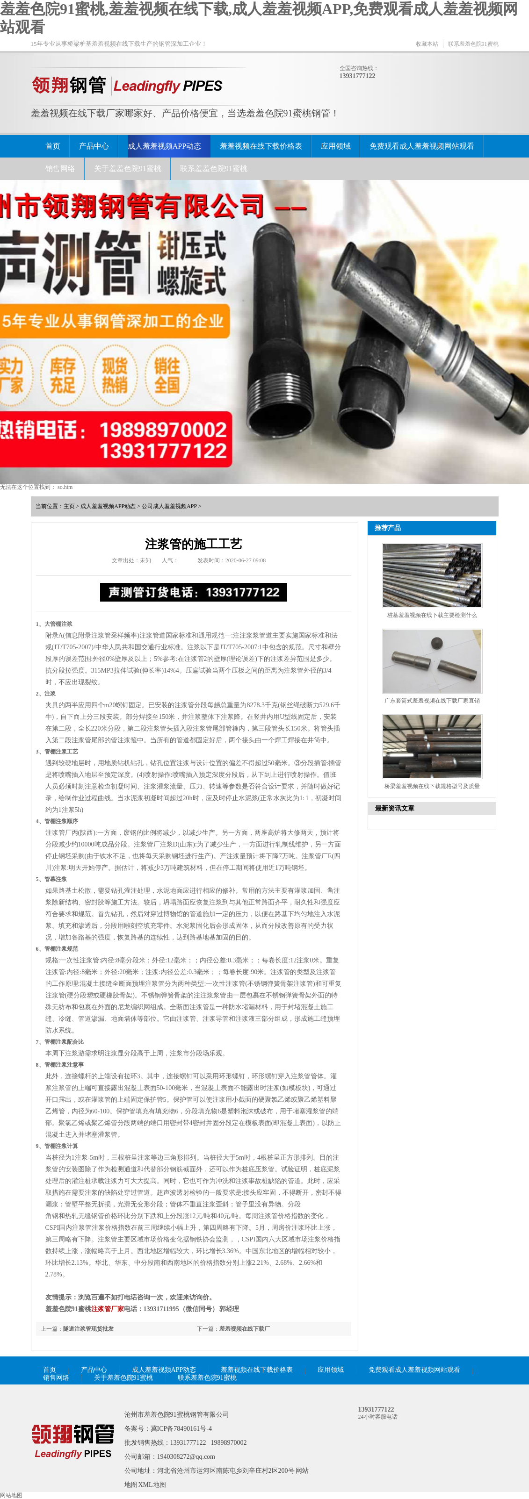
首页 (52, 146)
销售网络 (60, 168)
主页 (69, 506)
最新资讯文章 (394, 808)
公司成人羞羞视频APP (169, 506)
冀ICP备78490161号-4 (181, 1428)
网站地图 (11, 1495)
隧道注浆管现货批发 (88, 1329)
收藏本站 (427, 44)
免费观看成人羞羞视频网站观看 (422, 146)
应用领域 (336, 146)
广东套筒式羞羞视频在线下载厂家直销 (432, 700)
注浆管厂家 (107, 1309)
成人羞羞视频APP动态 (164, 146)
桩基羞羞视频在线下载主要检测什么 (432, 615)
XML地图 (152, 1484)
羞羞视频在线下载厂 (244, 1329)
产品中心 (94, 146)
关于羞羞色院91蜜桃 (127, 168)
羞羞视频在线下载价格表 (261, 146)
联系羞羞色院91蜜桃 (473, 44)
